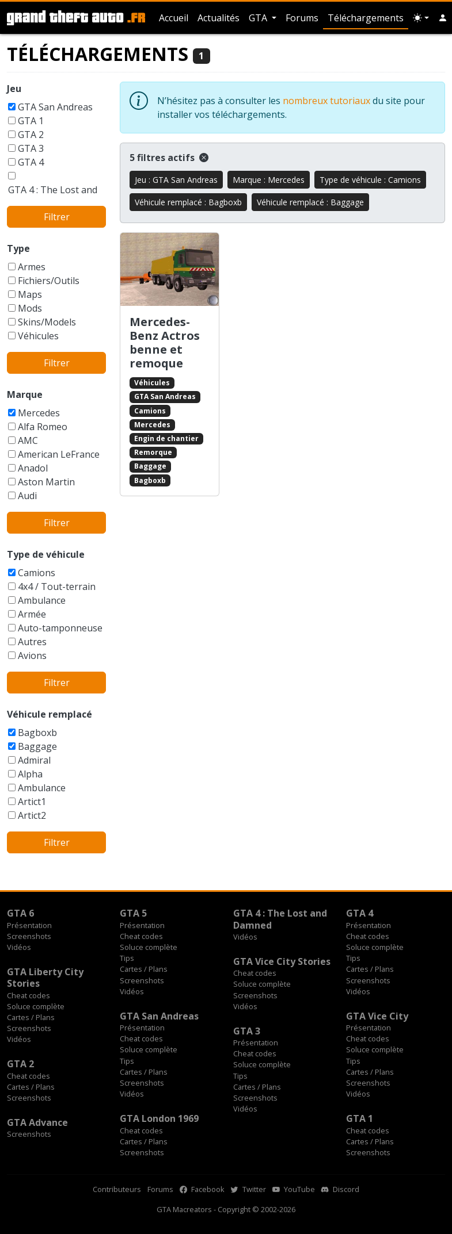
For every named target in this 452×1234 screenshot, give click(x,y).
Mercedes (39, 413)
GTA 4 (31, 162)
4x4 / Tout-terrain (57, 586)
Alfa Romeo (42, 426)
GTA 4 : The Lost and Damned (280, 919)
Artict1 (32, 801)
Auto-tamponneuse (60, 628)
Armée (32, 614)
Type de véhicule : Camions (370, 179)
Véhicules (38, 335)
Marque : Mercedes (269, 179)
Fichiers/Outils (48, 280)
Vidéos (19, 947)
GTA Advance (37, 1122)
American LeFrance (59, 454)
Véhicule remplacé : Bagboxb (188, 202)
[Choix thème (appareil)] (421, 17)
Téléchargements (366, 18)
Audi (27, 495)
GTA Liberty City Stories (45, 977)
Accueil (173, 18)
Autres (32, 641)
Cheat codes (141, 936)
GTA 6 (20, 913)
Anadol (33, 468)
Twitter (248, 1189)
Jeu (14, 88)
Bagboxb (37, 732)
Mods (30, 308)
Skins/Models (47, 322)
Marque (25, 394)
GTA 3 (31, 148)
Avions (32, 655)
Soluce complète (148, 947)
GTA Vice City (377, 1016)
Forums (302, 18)
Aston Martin (46, 482)
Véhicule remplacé (49, 714)
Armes (31, 266)
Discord (340, 1189)
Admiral (34, 760)
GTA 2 (31, 134)
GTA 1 (31, 120)
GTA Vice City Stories (282, 961)
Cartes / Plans (144, 969)
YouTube (293, 1189)
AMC (28, 440)
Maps (30, 294)
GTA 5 (133, 913)
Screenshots (29, 936)
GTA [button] (259, 18)
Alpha (30, 774)
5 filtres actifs (169, 157)
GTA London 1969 (159, 1118)
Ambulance (42, 600)
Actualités (218, 18)
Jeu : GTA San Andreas (176, 179)
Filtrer (57, 216)
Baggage (37, 746)
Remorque (153, 452)
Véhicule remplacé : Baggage (310, 202)
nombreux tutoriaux (326, 100)
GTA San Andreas (55, 107)
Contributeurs (117, 1189)
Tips (127, 958)
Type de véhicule (46, 554)
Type (18, 248)
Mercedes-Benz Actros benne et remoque (165, 342)
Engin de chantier (166, 438)
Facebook (202, 1189)
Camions (36, 572)
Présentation (29, 925)
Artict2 (32, 815)
